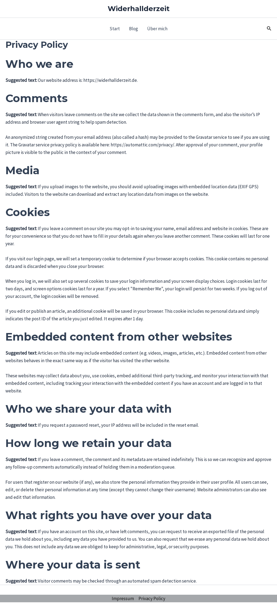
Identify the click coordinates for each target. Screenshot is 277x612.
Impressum (123, 598)
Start (115, 29)
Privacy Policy (151, 598)
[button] (269, 28)
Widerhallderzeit (139, 8)
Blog (133, 29)
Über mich (157, 29)
